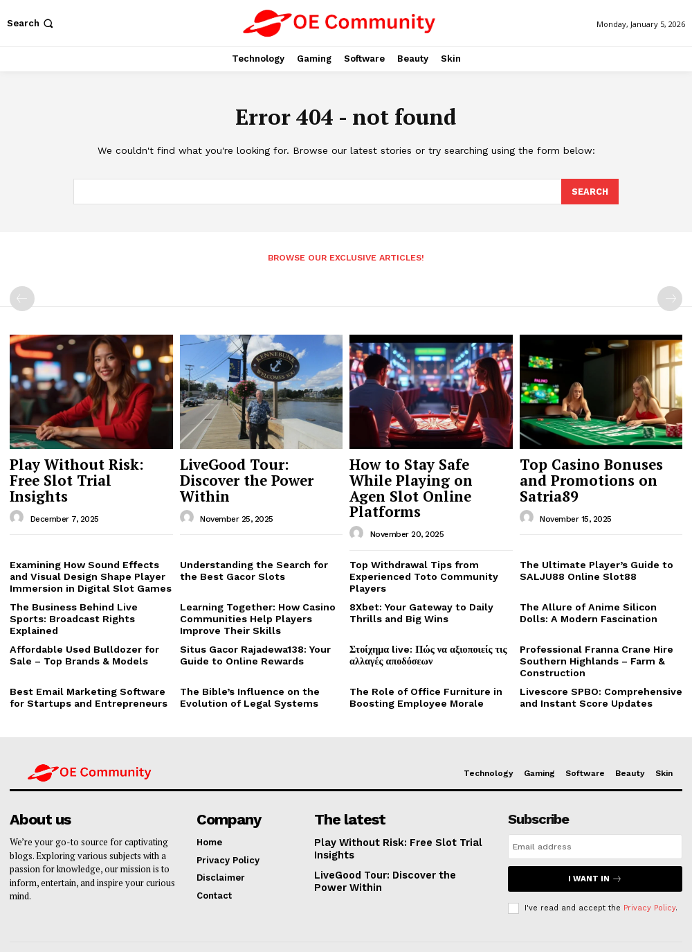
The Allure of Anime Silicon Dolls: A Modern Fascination (600, 583)
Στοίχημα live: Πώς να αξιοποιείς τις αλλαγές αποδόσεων (421, 623)
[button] (31, 23)
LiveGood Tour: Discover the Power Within (253, 469)
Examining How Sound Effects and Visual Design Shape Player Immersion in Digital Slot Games (87, 549)
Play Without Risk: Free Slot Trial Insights (78, 469)
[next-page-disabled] (669, 297)
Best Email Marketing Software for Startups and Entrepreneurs (88, 662)
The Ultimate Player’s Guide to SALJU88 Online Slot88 (588, 544)
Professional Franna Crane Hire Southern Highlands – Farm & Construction (591, 628)
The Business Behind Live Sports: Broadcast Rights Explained (86, 583)
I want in (595, 841)
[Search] (590, 191)
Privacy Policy (649, 869)
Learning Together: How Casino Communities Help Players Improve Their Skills (258, 589)
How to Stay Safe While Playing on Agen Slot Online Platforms (417, 475)
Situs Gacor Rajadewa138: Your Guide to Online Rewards (251, 623)
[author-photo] (19, 495)
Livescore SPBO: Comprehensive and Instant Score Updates (593, 662)
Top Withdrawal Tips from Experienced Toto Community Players (416, 549)
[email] (595, 809)
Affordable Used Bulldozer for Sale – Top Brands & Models (90, 623)
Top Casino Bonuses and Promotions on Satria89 (591, 469)
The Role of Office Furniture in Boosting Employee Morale (419, 662)
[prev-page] (22, 297)
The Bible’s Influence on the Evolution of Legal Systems (242, 662)
